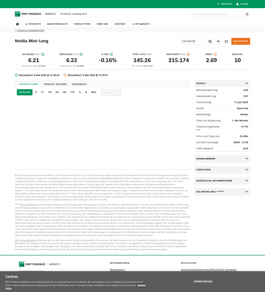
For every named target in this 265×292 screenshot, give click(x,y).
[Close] (259, 281)
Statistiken (222, 169)
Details (222, 83)
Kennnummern (222, 158)
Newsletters (82, 24)
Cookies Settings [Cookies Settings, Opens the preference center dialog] (203, 281)
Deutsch (224, 4)
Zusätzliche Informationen (222, 180)
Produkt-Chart (29, 84)
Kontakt (120, 24)
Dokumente (79, 84)
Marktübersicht (57, 24)
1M (49, 92)
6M (64, 92)
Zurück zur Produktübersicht (30, 30)
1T (35, 92)
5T (42, 92)
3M (57, 92)
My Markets (141, 24)
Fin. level (137, 66)
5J (86, 92)
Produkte (33, 24)
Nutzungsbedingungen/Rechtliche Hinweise (208, 270)
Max (93, 92)
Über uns (103, 24)
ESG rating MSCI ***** (222, 191)
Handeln (240, 41)
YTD (72, 92)
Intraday (24, 92)
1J (80, 92)
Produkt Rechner (55, 84)
